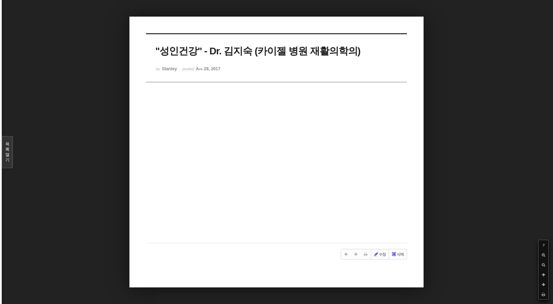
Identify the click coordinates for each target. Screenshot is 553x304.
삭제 (397, 254)
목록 (7, 152)
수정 (379, 254)
